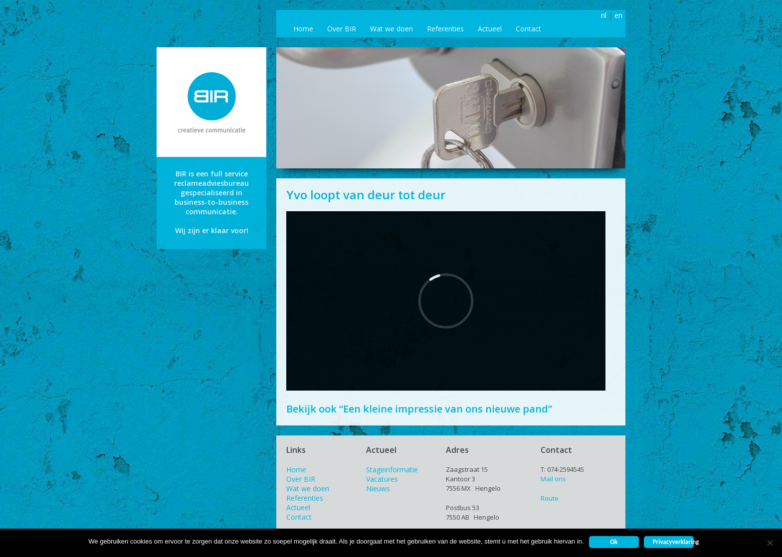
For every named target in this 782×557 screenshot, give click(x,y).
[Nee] (770, 543)
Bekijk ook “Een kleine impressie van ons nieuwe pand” (419, 409)
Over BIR (341, 28)
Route (550, 498)
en (618, 15)
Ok (613, 542)
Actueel (490, 28)
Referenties (445, 28)
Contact (528, 28)
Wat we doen (391, 28)
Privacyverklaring (673, 542)
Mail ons (553, 478)
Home (303, 28)
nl (603, 15)
